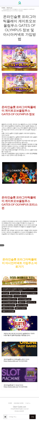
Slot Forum (9, 7)
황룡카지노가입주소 (8, 308)
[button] (2, 3)
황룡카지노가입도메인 (8, 305)
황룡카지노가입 (31, 302)
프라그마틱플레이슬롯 (24, 299)
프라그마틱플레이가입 (20, 296)
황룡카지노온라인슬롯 (8, 311)
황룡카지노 (22, 302)
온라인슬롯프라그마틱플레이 (29, 293)
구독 (32, 417)
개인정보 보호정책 (19, 411)
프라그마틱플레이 (7, 296)
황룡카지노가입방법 (22, 305)
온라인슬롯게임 (15, 293)
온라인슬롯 (5, 293)
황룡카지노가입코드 (20, 308)
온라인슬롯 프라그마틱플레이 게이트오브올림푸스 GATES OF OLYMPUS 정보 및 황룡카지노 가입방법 (18, 289)
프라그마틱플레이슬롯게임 (9, 302)
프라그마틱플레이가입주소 (9, 299)
